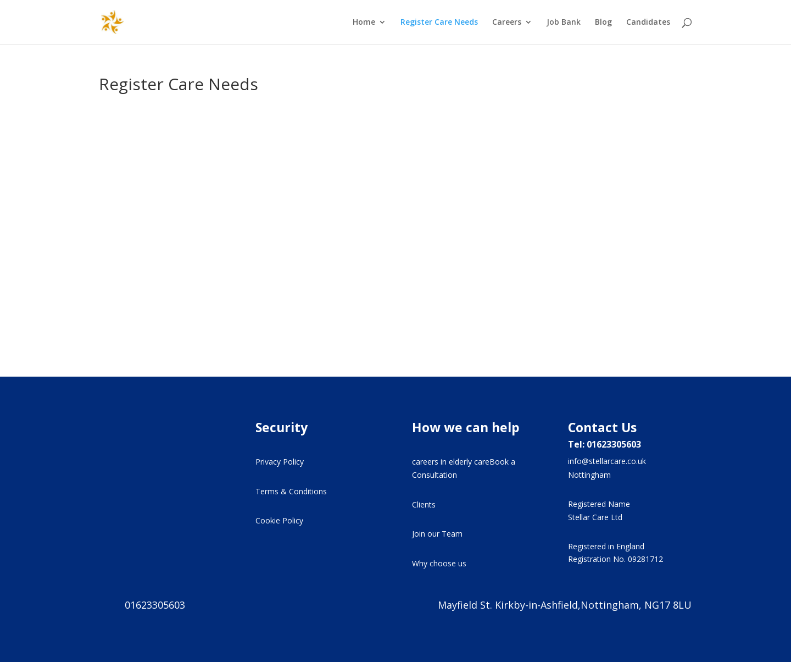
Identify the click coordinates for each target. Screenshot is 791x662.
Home (364, 22)
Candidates (648, 22)
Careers (506, 22)
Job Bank (564, 22)
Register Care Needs (439, 22)
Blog (603, 22)
